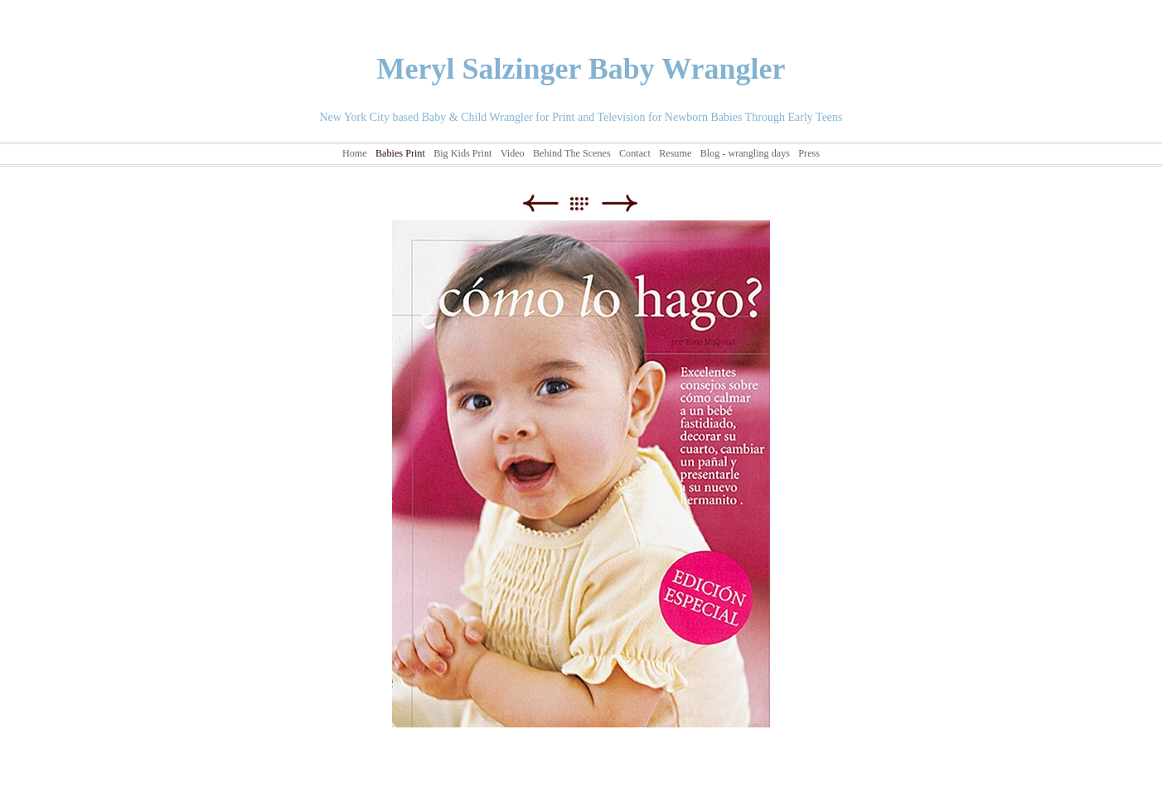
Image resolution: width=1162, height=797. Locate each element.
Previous (540, 203)
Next (619, 203)
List (587, 203)
